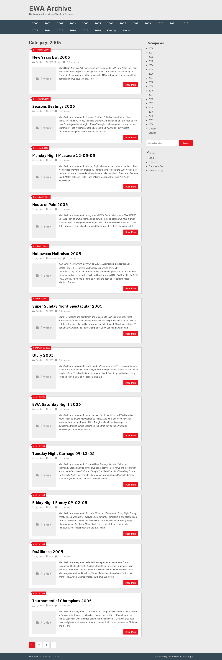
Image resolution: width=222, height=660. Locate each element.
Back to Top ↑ (186, 656)
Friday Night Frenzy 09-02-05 (59, 502)
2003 (73, 23)
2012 (185, 23)
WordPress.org (156, 170)
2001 (48, 23)
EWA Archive (50, 8)
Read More (130, 85)
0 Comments (73, 62)
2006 (110, 23)
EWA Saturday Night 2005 (56, 404)
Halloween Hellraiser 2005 (56, 253)
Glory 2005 (43, 355)
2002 (60, 23)
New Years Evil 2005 (51, 57)
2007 (123, 23)
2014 (48, 30)
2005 (98, 23)
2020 (98, 30)
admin (41, 62)
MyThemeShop (171, 656)
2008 (135, 23)
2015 (60, 30)
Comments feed (156, 166)
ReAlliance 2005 (47, 552)
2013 (35, 30)
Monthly (111, 30)
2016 (73, 30)
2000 (35, 23)
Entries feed (154, 162)
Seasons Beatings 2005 (53, 106)
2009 (148, 23)
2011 (173, 23)
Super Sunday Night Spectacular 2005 (67, 306)
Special (126, 30)
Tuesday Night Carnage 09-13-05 (63, 453)
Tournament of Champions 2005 (62, 601)
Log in (152, 158)
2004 (85, 23)
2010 (160, 23)
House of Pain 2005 (50, 204)
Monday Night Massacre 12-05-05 (63, 155)
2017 (85, 30)
